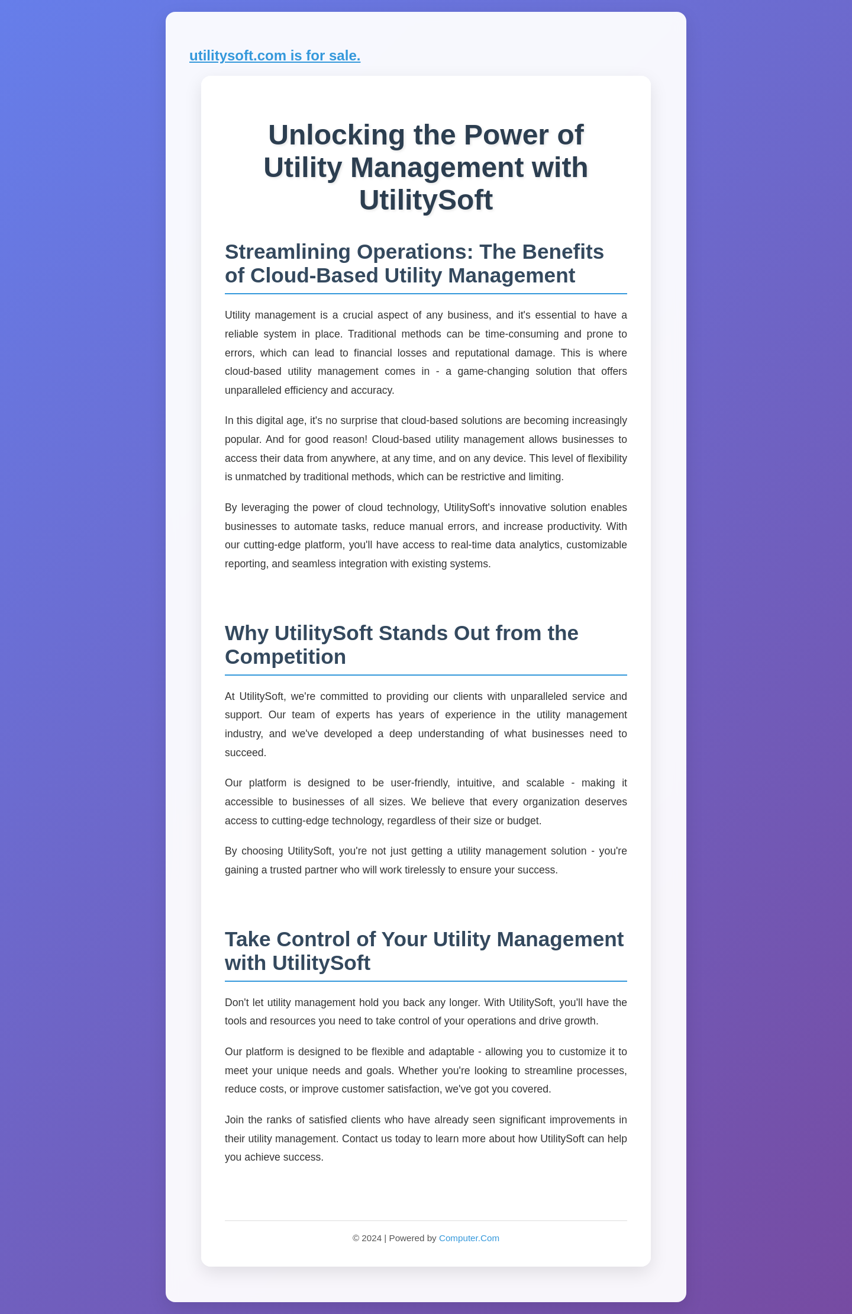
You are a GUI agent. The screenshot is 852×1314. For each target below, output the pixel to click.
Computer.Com (469, 1238)
